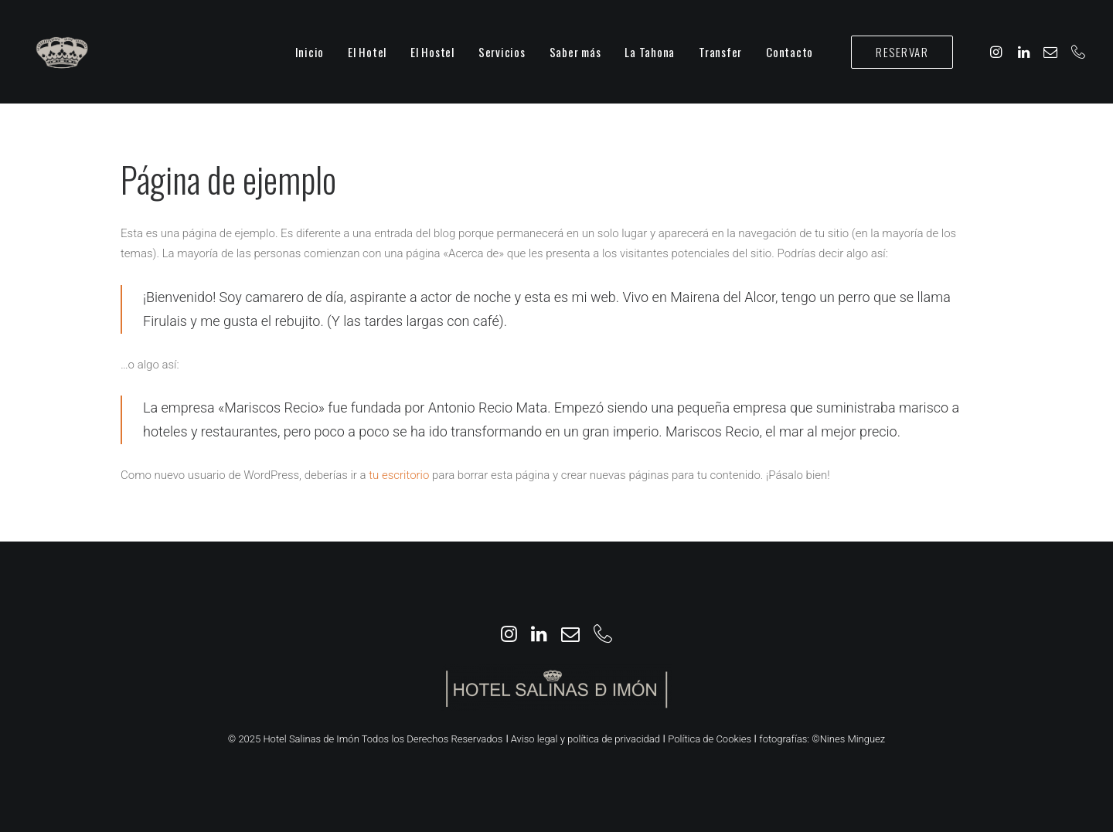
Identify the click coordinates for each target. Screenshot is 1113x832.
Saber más (575, 51)
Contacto (789, 51)
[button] (998, 52)
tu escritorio (399, 475)
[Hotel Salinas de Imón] (62, 52)
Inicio (310, 51)
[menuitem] (309, 52)
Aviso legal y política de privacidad (585, 739)
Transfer (720, 51)
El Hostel (432, 51)
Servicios (502, 51)
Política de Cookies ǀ (712, 739)
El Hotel (367, 51)
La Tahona (650, 51)
